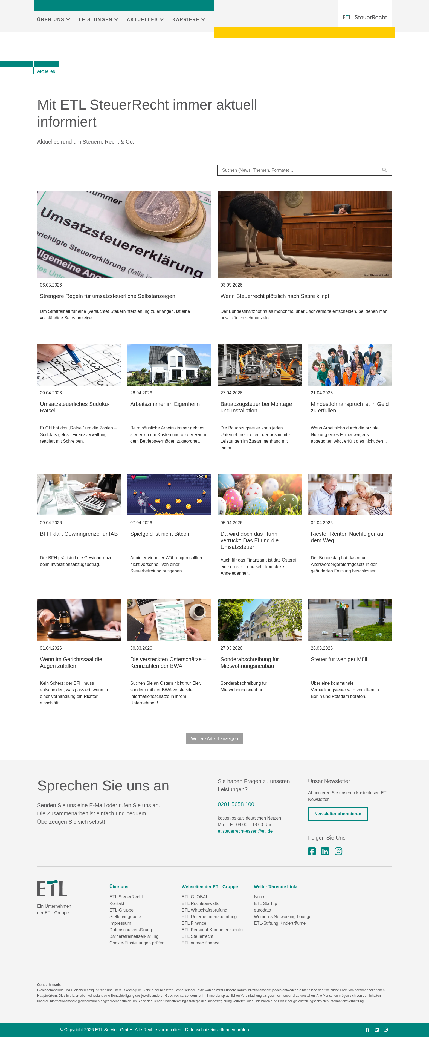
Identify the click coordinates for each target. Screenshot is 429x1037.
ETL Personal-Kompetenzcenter (213, 929)
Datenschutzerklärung (130, 929)
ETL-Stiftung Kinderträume (280, 923)
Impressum (120, 923)
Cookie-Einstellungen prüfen (136, 943)
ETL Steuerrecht (197, 936)
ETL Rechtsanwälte (200, 903)
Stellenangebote (125, 916)
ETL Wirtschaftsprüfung (204, 910)
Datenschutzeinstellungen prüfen (217, 1029)
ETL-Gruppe (121, 910)
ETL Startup (265, 903)
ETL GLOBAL (195, 897)
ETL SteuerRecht (126, 897)
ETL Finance (194, 923)
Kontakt (116, 903)
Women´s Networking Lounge (282, 916)
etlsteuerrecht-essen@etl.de (245, 831)
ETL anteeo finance (200, 943)
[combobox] (305, 170)
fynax (259, 897)
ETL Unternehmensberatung (209, 916)
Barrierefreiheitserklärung (134, 936)
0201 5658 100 (236, 804)
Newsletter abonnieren (337, 814)
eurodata (262, 910)
